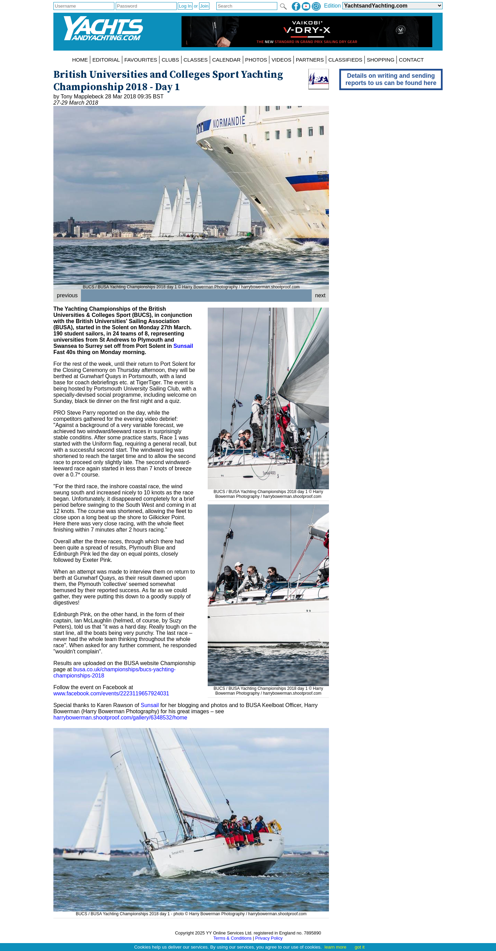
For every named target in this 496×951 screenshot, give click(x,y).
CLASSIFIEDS (345, 60)
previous (67, 295)
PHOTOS (256, 60)
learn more (335, 947)
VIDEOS (281, 60)
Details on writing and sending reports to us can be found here (390, 79)
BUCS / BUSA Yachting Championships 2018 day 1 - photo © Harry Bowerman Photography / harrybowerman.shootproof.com (191, 911)
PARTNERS (310, 60)
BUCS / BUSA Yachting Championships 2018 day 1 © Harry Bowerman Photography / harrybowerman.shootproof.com (268, 491)
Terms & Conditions (232, 938)
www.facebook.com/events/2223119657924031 (111, 693)
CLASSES (196, 60)
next (320, 295)
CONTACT (411, 60)
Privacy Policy (269, 938)
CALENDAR (226, 60)
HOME (80, 60)
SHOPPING (380, 60)
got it (360, 947)
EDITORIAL (106, 60)
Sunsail (183, 346)
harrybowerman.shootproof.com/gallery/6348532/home (120, 717)
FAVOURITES (140, 60)
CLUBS (170, 60)
